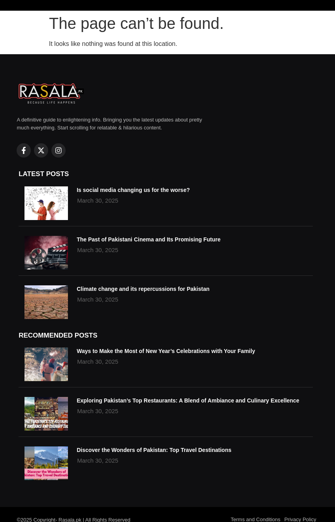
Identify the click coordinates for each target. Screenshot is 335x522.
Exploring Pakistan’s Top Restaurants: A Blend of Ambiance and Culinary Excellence (188, 400)
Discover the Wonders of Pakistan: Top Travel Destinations (154, 450)
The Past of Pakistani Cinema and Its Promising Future (148, 239)
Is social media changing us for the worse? (133, 190)
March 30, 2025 (97, 361)
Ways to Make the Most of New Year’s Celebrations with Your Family (166, 351)
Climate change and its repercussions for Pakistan (143, 289)
